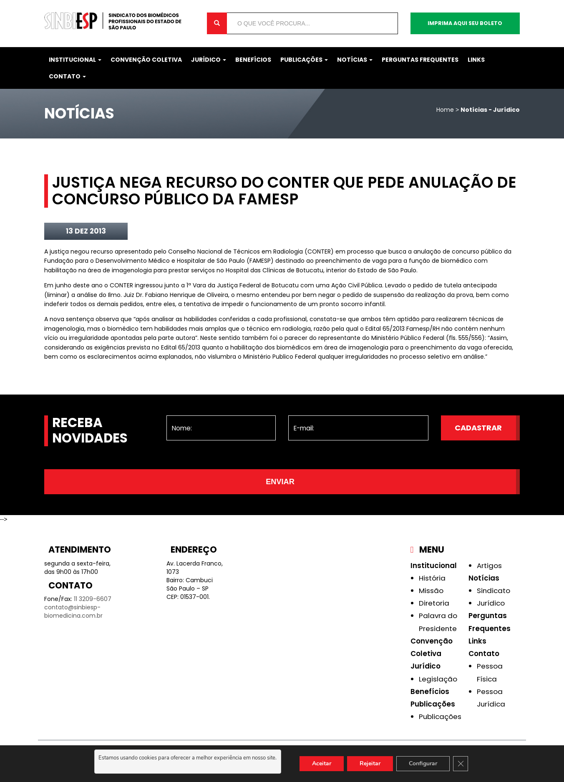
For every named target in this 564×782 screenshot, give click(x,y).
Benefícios (253, 59)
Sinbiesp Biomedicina (119, 21)
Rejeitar (370, 763)
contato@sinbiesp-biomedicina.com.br (73, 611)
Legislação (438, 679)
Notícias (355, 59)
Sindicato (493, 591)
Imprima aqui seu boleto (465, 23)
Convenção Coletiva (146, 59)
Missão (431, 591)
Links (476, 59)
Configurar (423, 763)
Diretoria (434, 603)
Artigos (489, 566)
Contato (67, 76)
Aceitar (321, 763)
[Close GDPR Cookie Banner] (460, 763)
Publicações (304, 59)
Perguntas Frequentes (420, 59)
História (432, 578)
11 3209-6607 (92, 599)
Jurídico (208, 59)
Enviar (280, 482)
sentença (81, 319)
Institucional (75, 59)
